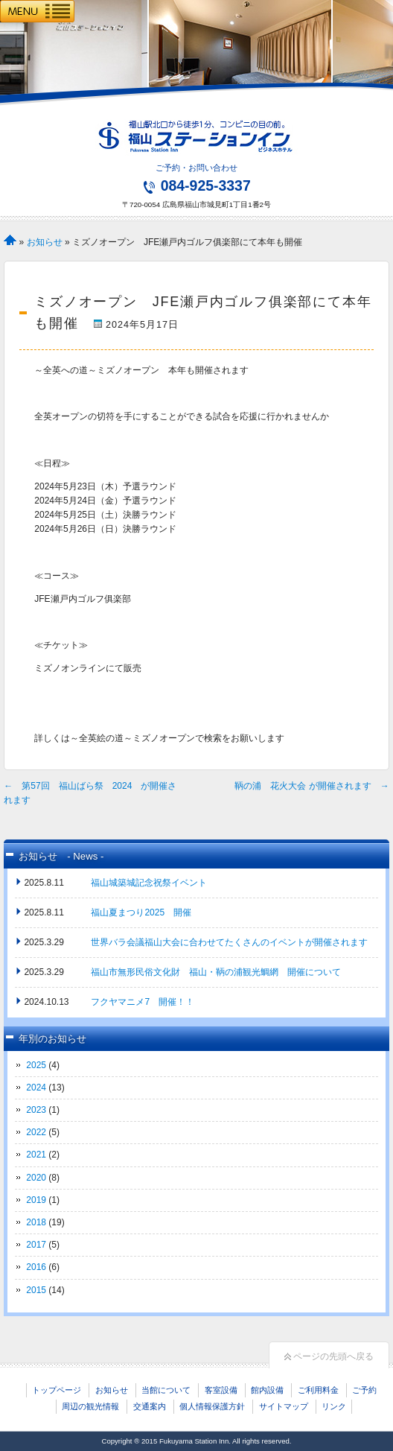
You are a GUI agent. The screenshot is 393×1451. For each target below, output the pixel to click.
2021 (36, 1154)
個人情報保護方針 (212, 1406)
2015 (36, 1290)
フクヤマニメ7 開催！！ (142, 1002)
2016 (36, 1267)
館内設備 (267, 1389)
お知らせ (45, 242)
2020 (36, 1177)
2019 (36, 1200)
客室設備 (221, 1389)
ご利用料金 (318, 1389)
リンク (334, 1406)
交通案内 (149, 1406)
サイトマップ (283, 1406)
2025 (36, 1065)
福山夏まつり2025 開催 (141, 912)
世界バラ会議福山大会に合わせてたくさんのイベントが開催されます (229, 942)
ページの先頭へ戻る (329, 1356)
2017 (36, 1244)
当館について (166, 1389)
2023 (36, 1110)
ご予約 (364, 1389)
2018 (36, 1222)
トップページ (56, 1389)
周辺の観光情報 (90, 1406)
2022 (36, 1132)
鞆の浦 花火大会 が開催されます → (311, 786)
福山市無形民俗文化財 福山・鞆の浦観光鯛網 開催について (216, 972)
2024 (36, 1087)
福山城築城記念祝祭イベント (149, 882)
